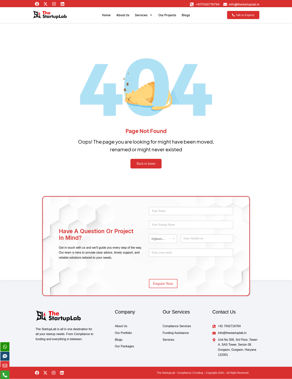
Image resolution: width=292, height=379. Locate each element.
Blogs (190, 17)
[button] (143, 17)
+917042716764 (208, 4)
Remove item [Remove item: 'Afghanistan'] (170, 239)
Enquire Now (163, 284)
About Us (120, 17)
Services (143, 17)
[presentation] (177, 276)
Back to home (146, 164)
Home (102, 17)
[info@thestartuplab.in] (225, 4)
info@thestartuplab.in (244, 4)
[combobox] (163, 239)
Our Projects (169, 17)
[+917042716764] (192, 4)
